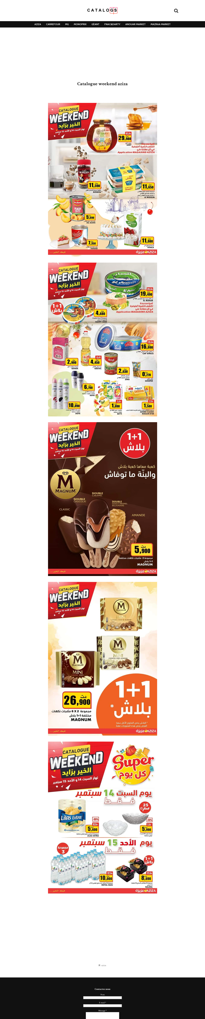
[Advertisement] (102, 55)
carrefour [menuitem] (53, 24)
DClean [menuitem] (102, 30)
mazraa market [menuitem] (161, 24)
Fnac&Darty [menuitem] (112, 24)
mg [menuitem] (67, 24)
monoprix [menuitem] (80, 24)
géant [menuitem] (95, 24)
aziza (103, 965)
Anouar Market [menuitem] (135, 24)
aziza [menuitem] (37, 24)
